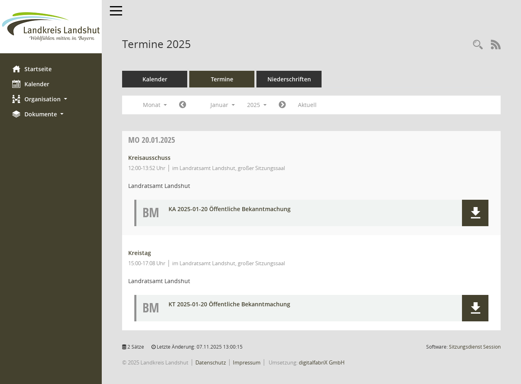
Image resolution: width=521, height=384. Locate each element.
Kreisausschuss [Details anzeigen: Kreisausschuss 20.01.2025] (149, 157)
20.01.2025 (151, 139)
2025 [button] (257, 105)
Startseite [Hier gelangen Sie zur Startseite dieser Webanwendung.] (32, 69)
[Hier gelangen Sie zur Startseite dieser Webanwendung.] (51, 26)
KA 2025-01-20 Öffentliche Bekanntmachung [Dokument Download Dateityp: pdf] (230, 209)
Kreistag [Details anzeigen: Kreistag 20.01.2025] (139, 253)
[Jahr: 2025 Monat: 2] (282, 105)
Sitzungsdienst (475, 346)
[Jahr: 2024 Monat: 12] (182, 105)
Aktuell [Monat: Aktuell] (307, 105)
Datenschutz (210, 362)
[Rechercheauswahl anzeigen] (478, 45)
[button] (51, 99)
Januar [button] (222, 105)
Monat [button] (155, 105)
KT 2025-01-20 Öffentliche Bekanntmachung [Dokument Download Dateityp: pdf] (229, 304)
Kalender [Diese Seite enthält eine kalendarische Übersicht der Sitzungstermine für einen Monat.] (30, 84)
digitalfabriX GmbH (322, 362)
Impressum (246, 362)
